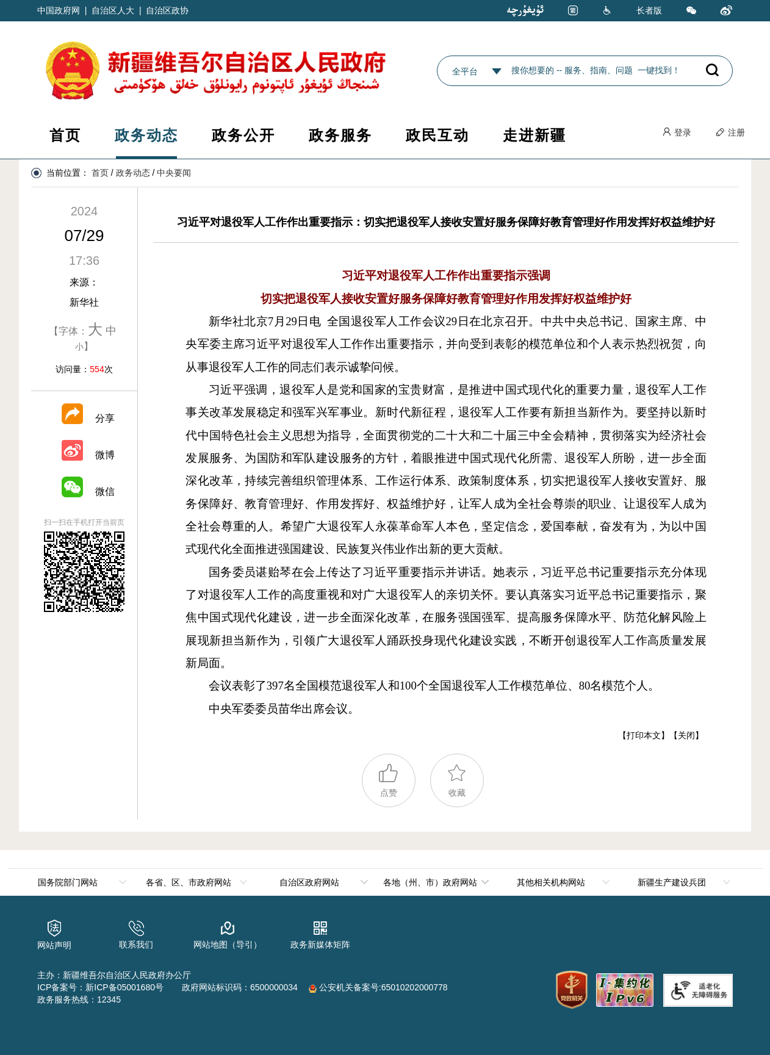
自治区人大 (113, 10)
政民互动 (437, 135)
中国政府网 (58, 10)
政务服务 (340, 135)
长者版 (649, 10)
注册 (730, 132)
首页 (65, 135)
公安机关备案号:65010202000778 (378, 987)
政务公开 (243, 135)
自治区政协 (167, 10)
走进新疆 (534, 135)
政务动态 (146, 135)
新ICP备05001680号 (124, 987)
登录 (676, 132)
